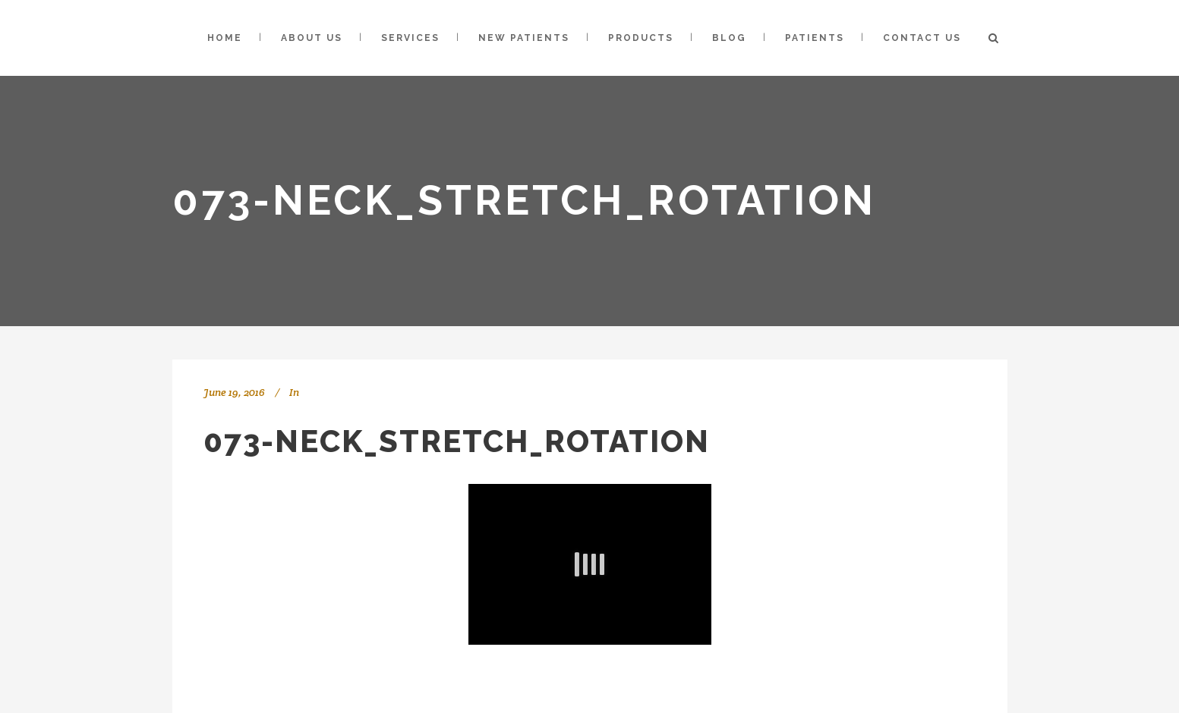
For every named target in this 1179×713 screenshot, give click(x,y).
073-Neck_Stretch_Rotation (456, 441)
